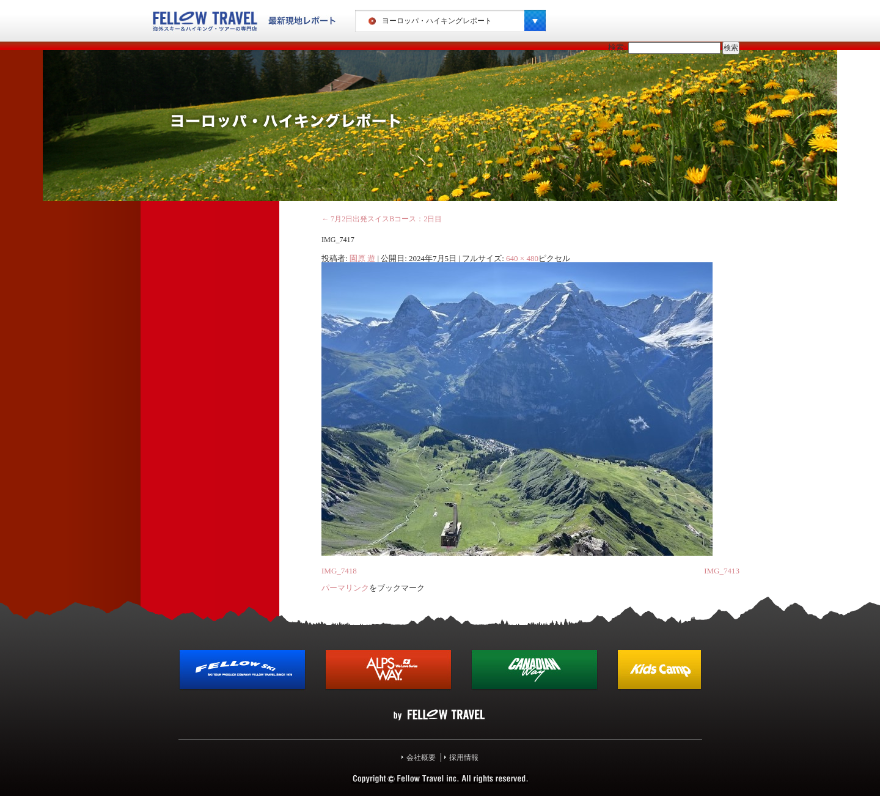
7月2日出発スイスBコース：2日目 (381, 219)
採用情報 (464, 757)
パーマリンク (345, 587)
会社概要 (421, 757)
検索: (617, 47)
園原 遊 (362, 258)
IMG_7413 (721, 570)
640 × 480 (522, 258)
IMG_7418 (339, 570)
